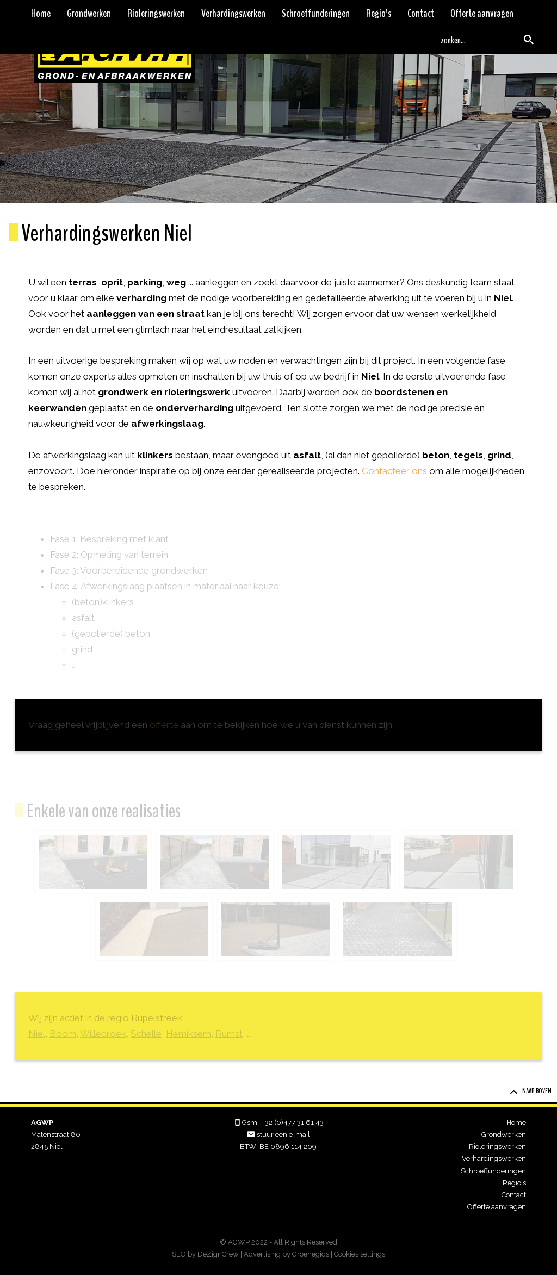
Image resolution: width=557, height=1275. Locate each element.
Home (41, 13)
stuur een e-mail (283, 1134)
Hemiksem (188, 1033)
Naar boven (531, 1091)
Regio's (378, 13)
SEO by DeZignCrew (205, 1254)
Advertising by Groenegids (286, 1254)
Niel (36, 1033)
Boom (62, 1033)
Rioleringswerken (156, 13)
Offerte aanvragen (481, 13)
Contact (420, 13)
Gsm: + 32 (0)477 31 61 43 (283, 1122)
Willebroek (103, 1033)
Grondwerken (89, 13)
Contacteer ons (394, 470)
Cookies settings (359, 1254)
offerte (164, 724)
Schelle (146, 1033)
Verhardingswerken (233, 13)
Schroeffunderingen (316, 13)
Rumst (229, 1033)
